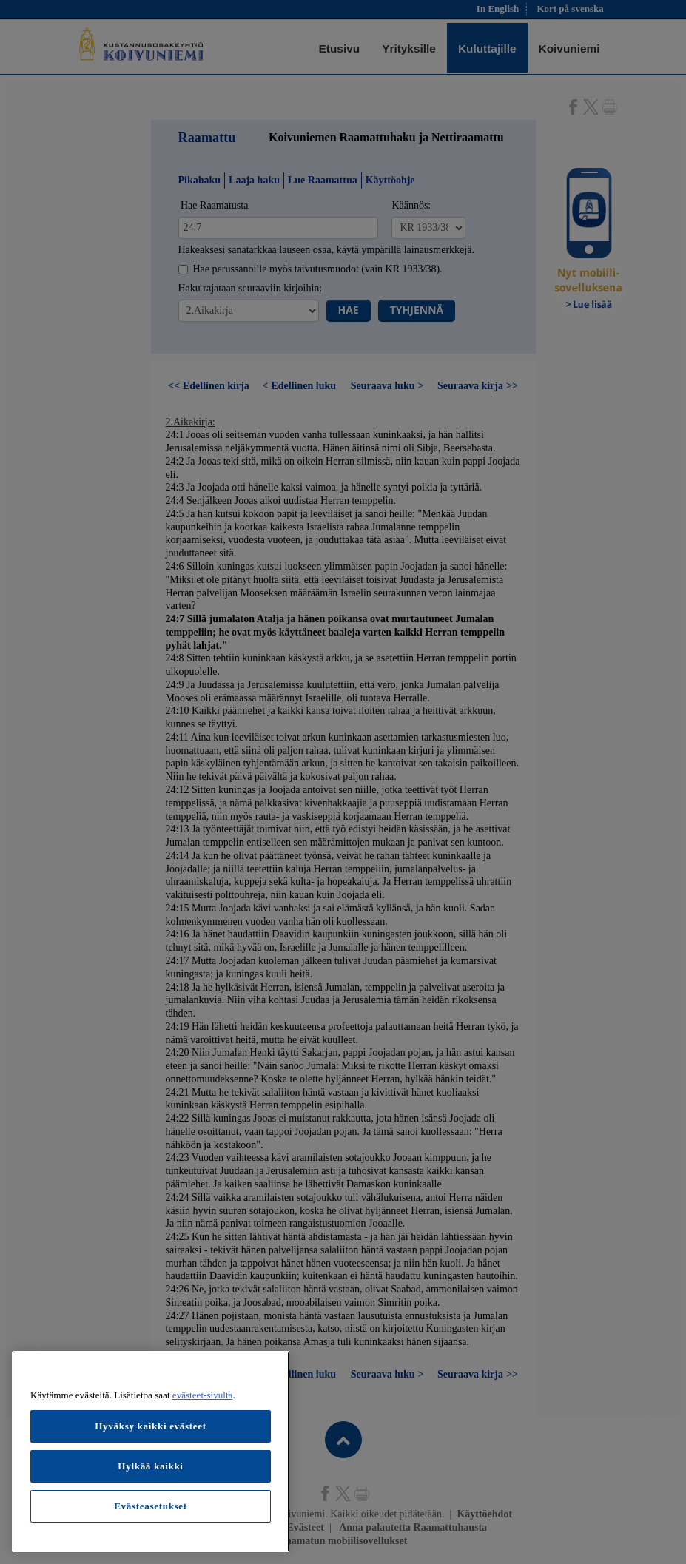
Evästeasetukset (150, 1505)
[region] (150, 1451)
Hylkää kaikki (150, 1466)
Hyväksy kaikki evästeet (150, 1426)
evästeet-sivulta (202, 1394)
